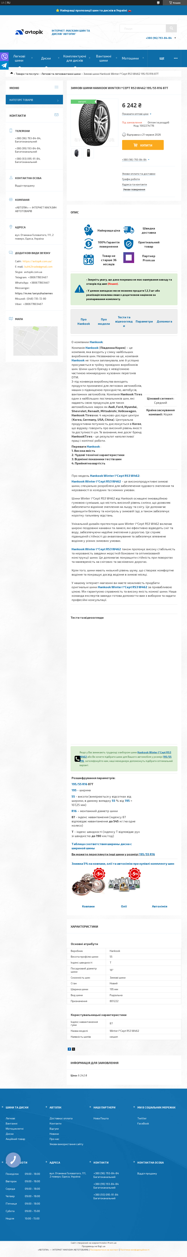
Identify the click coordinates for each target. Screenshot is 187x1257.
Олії (124, 906)
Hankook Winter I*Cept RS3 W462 (114, 475)
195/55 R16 (79, 784)
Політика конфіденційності (134, 1249)
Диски (46, 58)
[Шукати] (171, 28)
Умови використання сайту (66, 1144)
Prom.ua (112, 1242)
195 (74, 790)
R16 (74, 811)
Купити (146, 145)
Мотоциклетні (14, 1128)
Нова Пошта (101, 1118)
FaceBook (143, 1123)
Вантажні (11, 1123)
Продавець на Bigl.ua (93, 1246)
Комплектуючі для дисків (74, 58)
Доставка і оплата (61, 1118)
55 (73, 796)
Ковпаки (88, 906)
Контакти (55, 1123)
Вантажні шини (103, 58)
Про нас (54, 1138)
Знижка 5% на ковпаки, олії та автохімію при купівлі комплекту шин (123, 863)
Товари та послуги (27, 73)
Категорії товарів (21, 99)
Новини (54, 1133)
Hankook (96, 342)
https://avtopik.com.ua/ (37, 261)
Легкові (10, 1118)
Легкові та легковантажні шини (61, 73)
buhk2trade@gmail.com (38, 266)
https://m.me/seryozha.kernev (34, 293)
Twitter (142, 1118)
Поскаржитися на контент (104, 1249)
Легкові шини (19, 58)
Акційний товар (15, 1138)
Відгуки (54, 1128)
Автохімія (159, 906)
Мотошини (130, 58)
